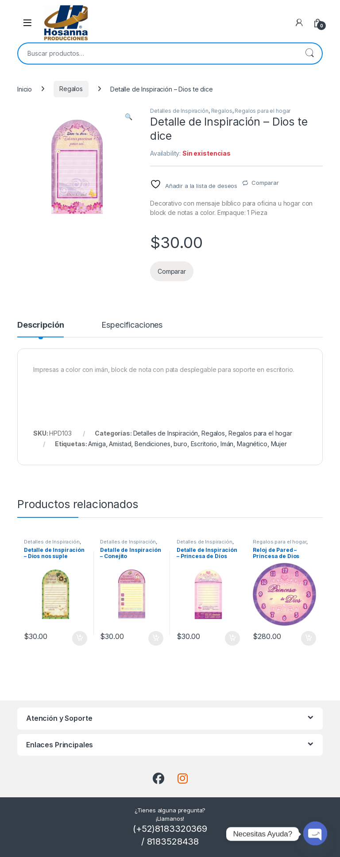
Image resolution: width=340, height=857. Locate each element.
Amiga (96, 444)
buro (180, 444)
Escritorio (204, 444)
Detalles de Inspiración (179, 110)
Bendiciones (152, 444)
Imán (226, 444)
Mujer (279, 444)
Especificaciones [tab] (131, 325)
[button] (128, 116)
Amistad (120, 444)
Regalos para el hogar (262, 110)
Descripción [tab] (40, 325)
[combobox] (157, 53)
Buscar (309, 53)
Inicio (24, 88)
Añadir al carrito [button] (79, 638)
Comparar (265, 182)
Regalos (71, 88)
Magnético (252, 444)
